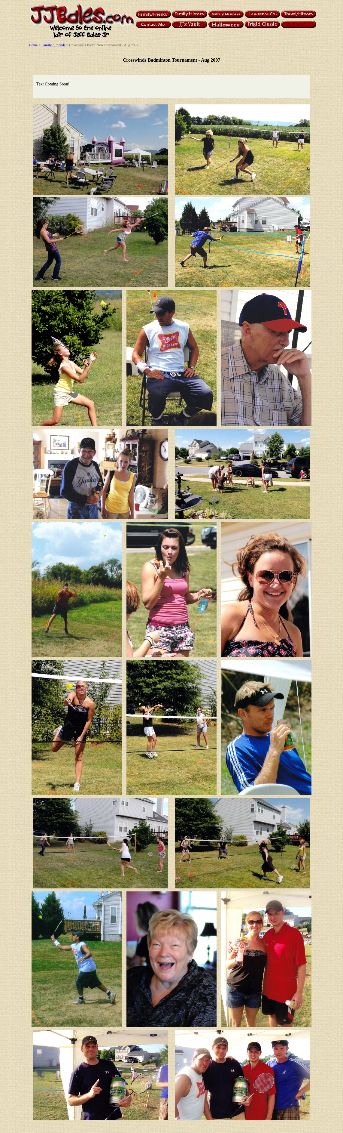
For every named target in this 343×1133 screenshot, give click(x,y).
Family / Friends (53, 45)
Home (33, 45)
